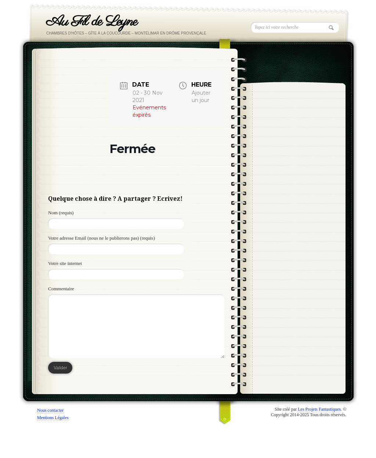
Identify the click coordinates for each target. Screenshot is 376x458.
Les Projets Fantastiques (319, 409)
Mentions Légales (53, 417)
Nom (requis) (61, 212)
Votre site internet (65, 263)
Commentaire (61, 288)
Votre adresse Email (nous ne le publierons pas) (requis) (101, 238)
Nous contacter (50, 410)
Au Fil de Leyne (91, 22)
